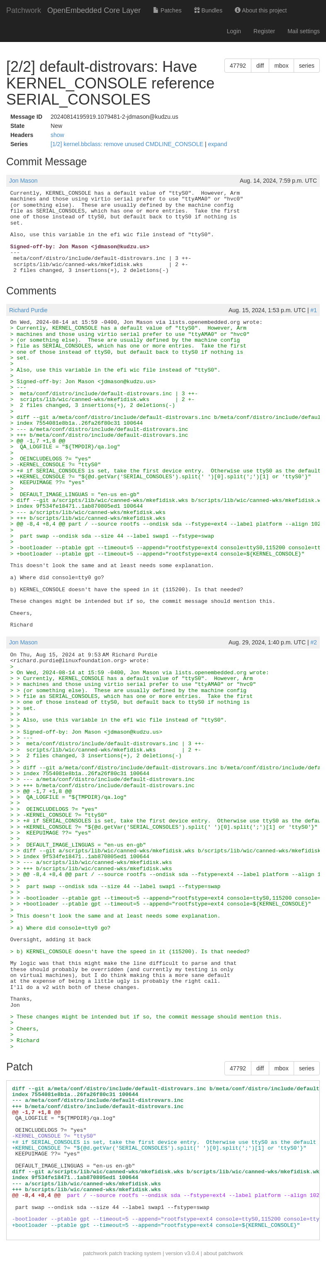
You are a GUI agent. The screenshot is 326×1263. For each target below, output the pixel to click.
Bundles (208, 10)
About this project (261, 10)
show (57, 135)
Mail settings (303, 31)
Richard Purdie (28, 310)
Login (234, 31)
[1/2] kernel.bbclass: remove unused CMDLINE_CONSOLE (128, 144)
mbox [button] (281, 65)
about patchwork (223, 1253)
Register (264, 31)
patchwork (95, 1253)
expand (217, 144)
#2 (313, 642)
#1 (313, 310)
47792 (238, 65)
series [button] (306, 65)
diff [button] (260, 65)
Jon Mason (23, 180)
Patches (167, 10)
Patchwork (23, 10)
